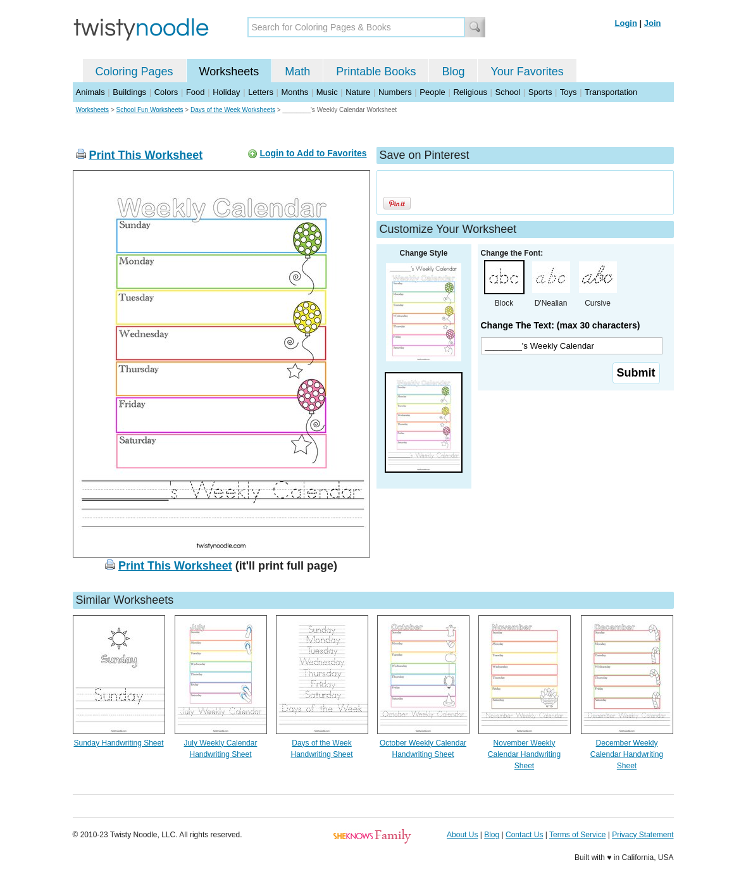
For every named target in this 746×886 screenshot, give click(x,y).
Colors (166, 92)
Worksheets (229, 71)
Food (195, 92)
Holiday (226, 92)
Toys (568, 92)
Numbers (395, 92)
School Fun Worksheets (149, 109)
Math (297, 71)
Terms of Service (577, 834)
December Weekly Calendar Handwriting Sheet (626, 754)
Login (626, 23)
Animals (90, 92)
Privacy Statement (642, 834)
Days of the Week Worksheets (232, 109)
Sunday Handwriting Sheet (118, 743)
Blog (453, 71)
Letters (260, 92)
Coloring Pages (134, 71)
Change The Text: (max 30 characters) (560, 325)
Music (327, 92)
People (432, 92)
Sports (540, 92)
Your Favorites (526, 71)
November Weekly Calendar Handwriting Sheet (524, 754)
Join (652, 23)
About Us (462, 834)
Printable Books (376, 71)
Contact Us (524, 834)
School (508, 92)
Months (295, 92)
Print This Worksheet (146, 155)
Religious (470, 92)
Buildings (129, 92)
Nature (357, 92)
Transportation (611, 92)
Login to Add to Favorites (312, 153)
